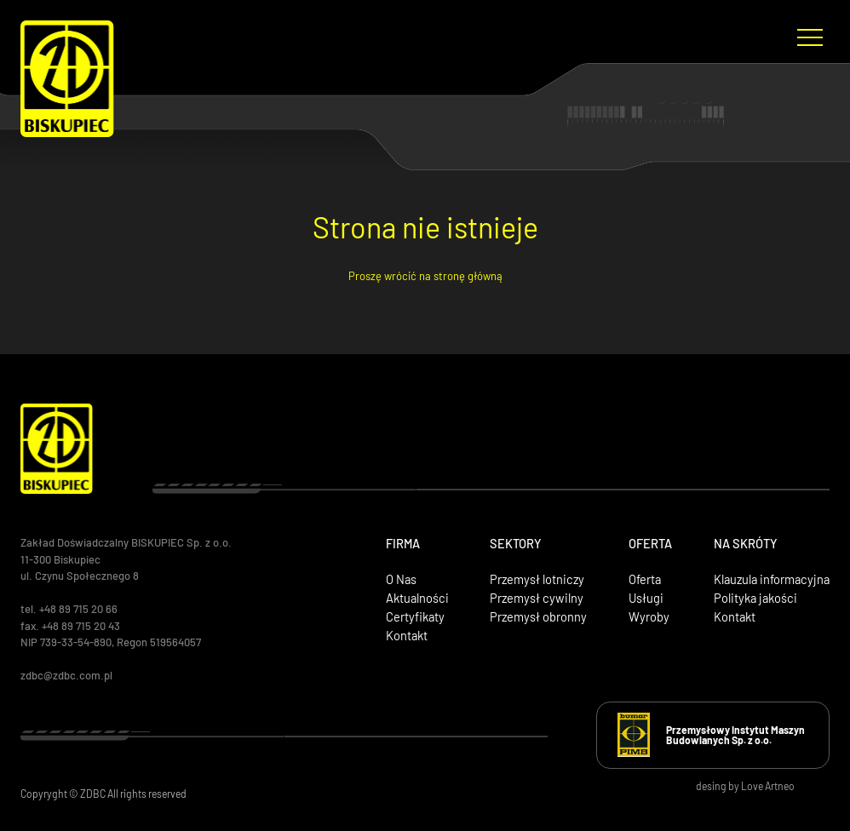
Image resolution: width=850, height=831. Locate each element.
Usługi (646, 597)
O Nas (401, 579)
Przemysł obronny (538, 616)
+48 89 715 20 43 (82, 626)
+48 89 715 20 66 (78, 609)
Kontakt (407, 635)
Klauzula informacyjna (772, 579)
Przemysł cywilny (536, 597)
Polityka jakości (755, 597)
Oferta (645, 579)
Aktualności (417, 597)
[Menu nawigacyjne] (810, 37)
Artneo (780, 786)
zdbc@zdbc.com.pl (66, 675)
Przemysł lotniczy (537, 579)
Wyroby (649, 616)
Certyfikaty (415, 616)
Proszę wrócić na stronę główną (425, 276)
